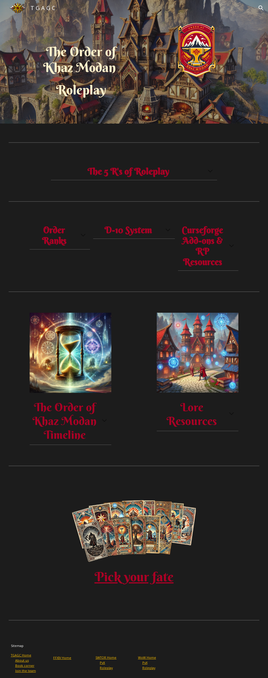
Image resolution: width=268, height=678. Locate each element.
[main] (81, 71)
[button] (261, 8)
